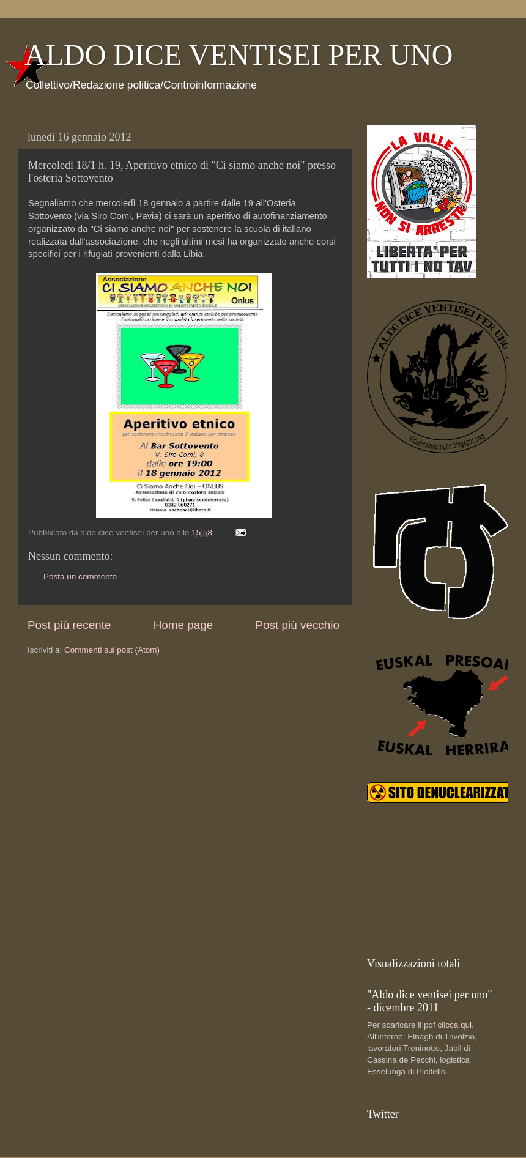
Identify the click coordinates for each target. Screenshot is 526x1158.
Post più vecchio (297, 624)
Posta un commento (80, 576)
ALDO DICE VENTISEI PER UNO (238, 55)
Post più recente (69, 624)
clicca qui (455, 1025)
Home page (183, 624)
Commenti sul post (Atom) (112, 650)
